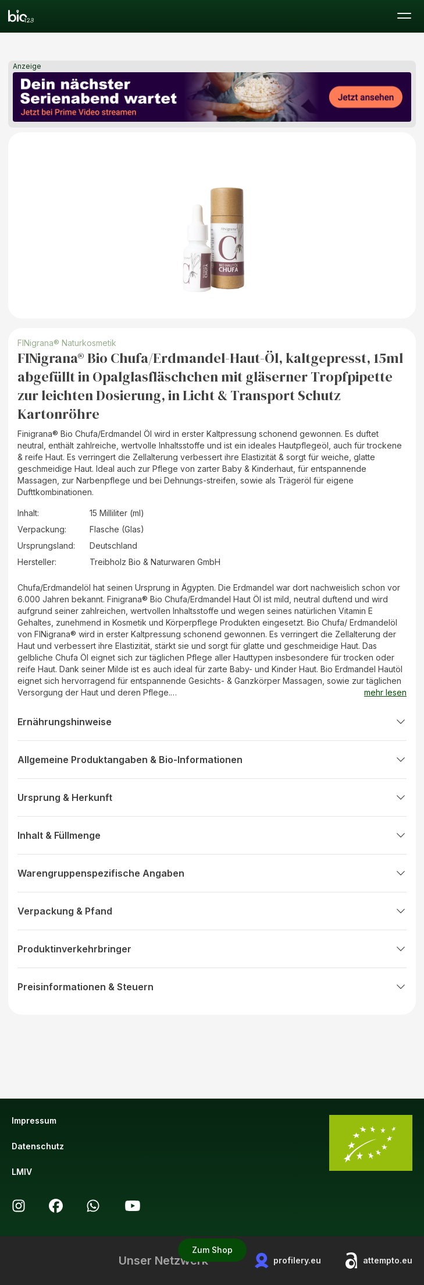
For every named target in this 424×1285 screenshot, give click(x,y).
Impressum (34, 1120)
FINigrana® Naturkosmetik (66, 343)
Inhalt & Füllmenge (212, 835)
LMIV (22, 1172)
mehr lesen (385, 692)
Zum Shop (212, 1250)
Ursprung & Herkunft (212, 797)
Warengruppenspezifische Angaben (212, 873)
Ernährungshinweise (212, 722)
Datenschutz (38, 1146)
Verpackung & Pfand (212, 911)
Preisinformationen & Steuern (212, 987)
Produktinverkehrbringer (212, 949)
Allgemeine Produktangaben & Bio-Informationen (212, 759)
